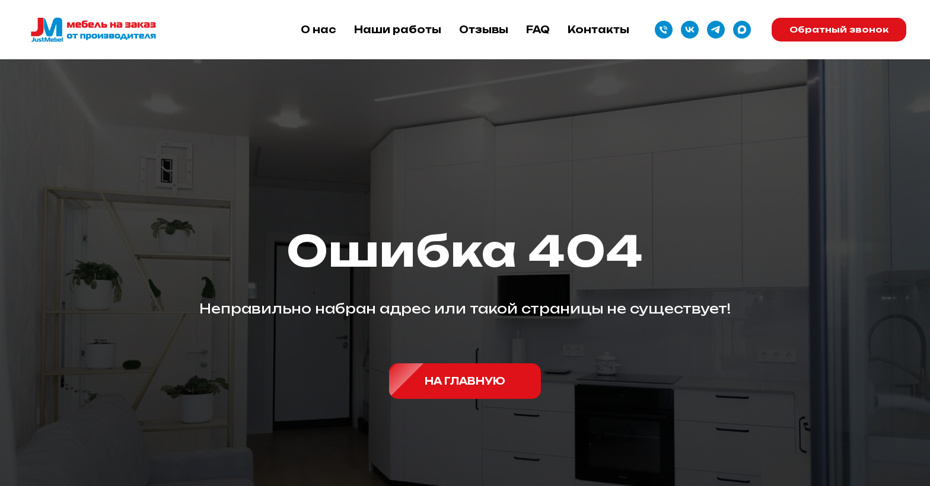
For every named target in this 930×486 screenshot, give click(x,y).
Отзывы (483, 30)
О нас (318, 30)
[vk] (690, 30)
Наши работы (397, 30)
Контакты (598, 30)
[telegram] (716, 30)
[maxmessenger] (742, 30)
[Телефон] (664, 30)
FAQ (538, 30)
